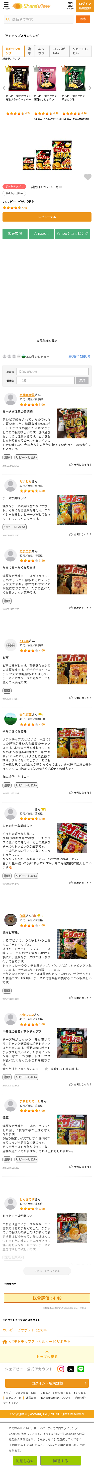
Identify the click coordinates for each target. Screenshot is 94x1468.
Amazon (41, 233)
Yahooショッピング (72, 233)
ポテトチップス (22, 1391)
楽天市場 (15, 233)
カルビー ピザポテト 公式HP (25, 1380)
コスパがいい (59, 51)
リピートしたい (80, 51)
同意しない (25, 1461)
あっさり (41, 51)
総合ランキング (13, 51)
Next (88, 88)
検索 (83, 19)
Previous (6, 88)
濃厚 (29, 51)
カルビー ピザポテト (54, 1391)
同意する (60, 1461)
